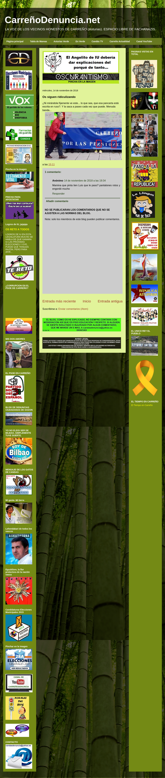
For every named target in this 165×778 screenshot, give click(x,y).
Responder (58, 193)
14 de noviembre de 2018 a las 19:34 (85, 180)
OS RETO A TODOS (17, 229)
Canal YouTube (144, 41)
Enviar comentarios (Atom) (73, 309)
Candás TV (97, 41)
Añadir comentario (57, 201)
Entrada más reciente (59, 301)
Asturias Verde (61, 41)
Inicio (87, 301)
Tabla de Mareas (38, 41)
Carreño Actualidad (120, 41)
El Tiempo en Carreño (142, 405)
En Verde (80, 41)
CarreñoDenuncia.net (52, 20)
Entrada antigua (110, 301)
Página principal (14, 41)
